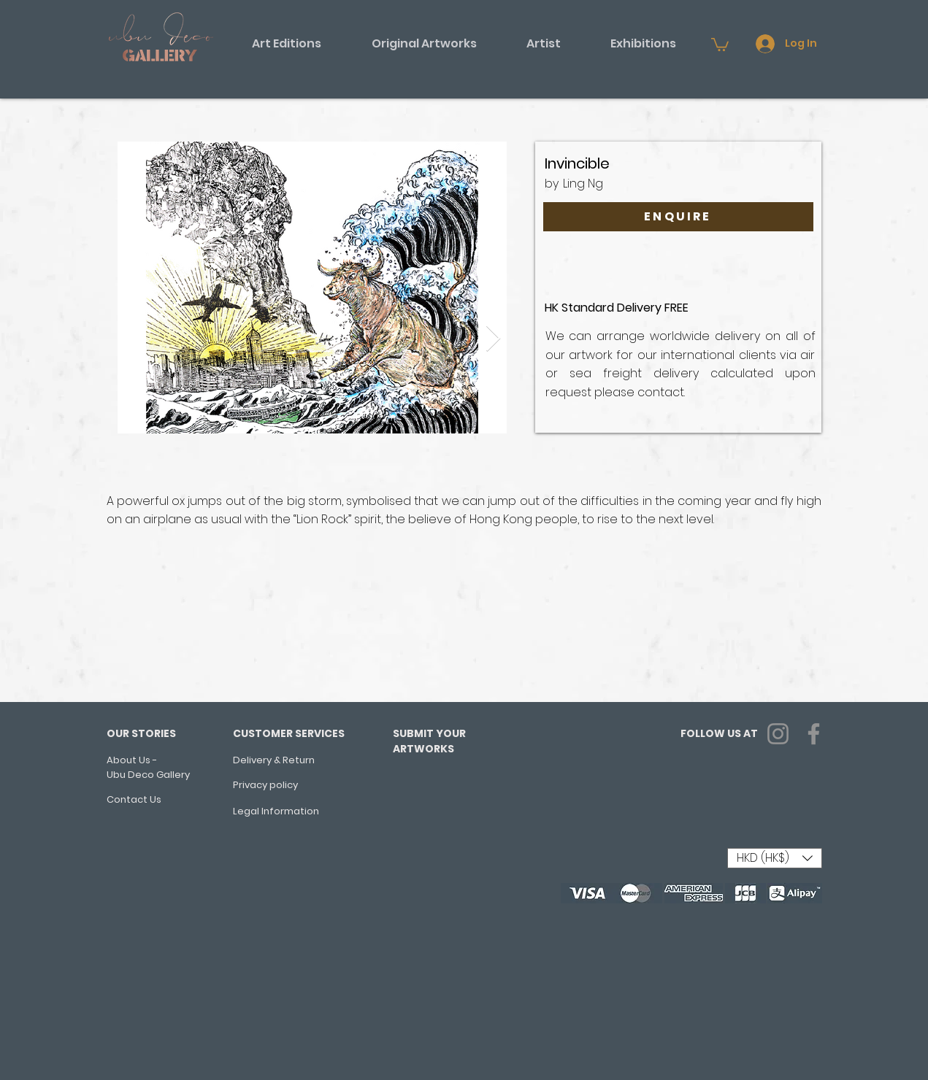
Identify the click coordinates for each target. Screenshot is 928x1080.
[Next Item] (493, 339)
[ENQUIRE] (678, 216)
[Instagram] (778, 734)
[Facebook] (813, 734)
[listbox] (774, 858)
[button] (287, 44)
